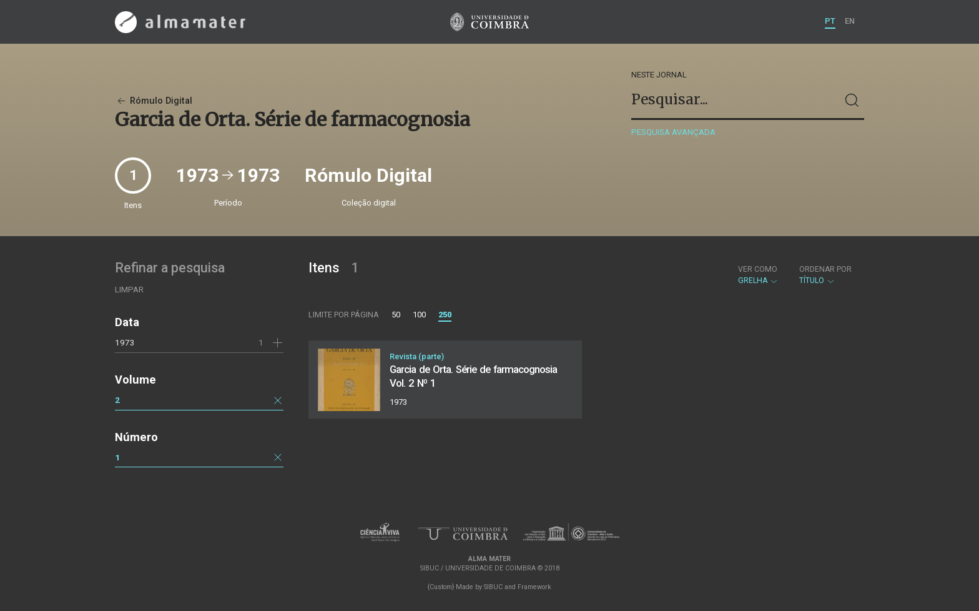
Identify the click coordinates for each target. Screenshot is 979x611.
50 (395, 314)
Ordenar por (825, 269)
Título (825, 275)
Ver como (757, 269)
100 (419, 314)
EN (850, 21)
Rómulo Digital (153, 101)
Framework (534, 587)
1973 (125, 342)
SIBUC (493, 587)
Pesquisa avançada (673, 132)
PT (830, 21)
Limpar (129, 289)
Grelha (758, 275)
